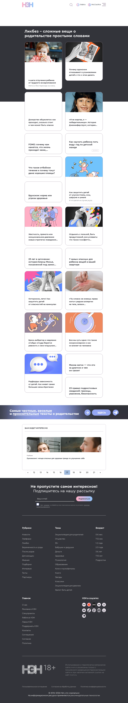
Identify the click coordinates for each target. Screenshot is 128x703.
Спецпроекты (28, 613)
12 (34, 472)
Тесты (24, 573)
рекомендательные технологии (85, 695)
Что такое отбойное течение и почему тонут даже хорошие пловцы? (41, 170)
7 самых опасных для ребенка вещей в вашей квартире (82, 262)
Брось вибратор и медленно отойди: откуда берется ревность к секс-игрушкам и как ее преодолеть (42, 343)
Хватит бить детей (63, 590)
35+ (56, 543)
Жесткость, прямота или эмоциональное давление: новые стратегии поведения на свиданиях (42, 237)
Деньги (58, 552)
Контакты (26, 630)
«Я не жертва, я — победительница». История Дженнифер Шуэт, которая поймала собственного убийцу (82, 123)
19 (80, 472)
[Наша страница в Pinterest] (94, 610)
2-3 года (99, 547)
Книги (58, 573)
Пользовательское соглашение (34, 687)
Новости (26, 534)
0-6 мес (99, 534)
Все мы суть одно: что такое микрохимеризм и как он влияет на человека (83, 343)
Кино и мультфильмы (65, 569)
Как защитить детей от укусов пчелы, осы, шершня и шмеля (80, 194)
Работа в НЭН (28, 618)
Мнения (25, 560)
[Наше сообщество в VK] (99, 605)
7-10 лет (99, 556)
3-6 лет (99, 552)
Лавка (81, 4)
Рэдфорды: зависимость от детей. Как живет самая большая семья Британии (41, 384)
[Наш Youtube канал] (99, 610)
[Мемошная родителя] (94, 605)
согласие (46, 505)
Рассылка (94, 4)
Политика (26, 643)
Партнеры (27, 577)
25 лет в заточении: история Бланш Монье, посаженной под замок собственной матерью (41, 262)
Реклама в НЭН (29, 609)
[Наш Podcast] (104, 610)
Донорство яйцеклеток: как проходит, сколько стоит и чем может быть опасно (42, 122)
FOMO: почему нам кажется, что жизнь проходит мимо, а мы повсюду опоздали (41, 147)
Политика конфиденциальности (93, 687)
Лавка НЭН (27, 622)
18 (74, 472)
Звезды (58, 577)
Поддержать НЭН (30, 626)
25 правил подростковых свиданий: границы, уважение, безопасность (83, 391)
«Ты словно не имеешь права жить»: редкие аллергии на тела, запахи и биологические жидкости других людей (83, 302)
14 (47, 472)
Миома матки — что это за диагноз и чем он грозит (82, 368)
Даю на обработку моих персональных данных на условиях (63, 506)
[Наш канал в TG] (84, 605)
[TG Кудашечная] (89, 605)
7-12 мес (99, 539)
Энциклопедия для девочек (68, 586)
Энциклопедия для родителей (69, 534)
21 (94, 472)
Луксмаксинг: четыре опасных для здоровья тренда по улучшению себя (55, 458)
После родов (28, 552)
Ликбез (25, 543)
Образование (61, 564)
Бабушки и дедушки (64, 547)
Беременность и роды (32, 547)
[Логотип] (27, 4)
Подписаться (84, 499)
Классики (59, 581)
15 (54, 472)
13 (41, 472)
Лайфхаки (26, 539)
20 (87, 472)
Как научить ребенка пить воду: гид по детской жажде (83, 144)
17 (67, 472)
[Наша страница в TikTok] (89, 610)
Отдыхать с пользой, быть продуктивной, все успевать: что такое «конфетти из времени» (83, 237)
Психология (60, 560)
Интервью (27, 569)
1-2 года (99, 543)
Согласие (26, 639)
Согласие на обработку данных (63, 687)
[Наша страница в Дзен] (84, 610)
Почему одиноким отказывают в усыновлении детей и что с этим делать (82, 72)
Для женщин (28, 556)
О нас (24, 605)
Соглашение (28, 635)
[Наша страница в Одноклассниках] (104, 605)
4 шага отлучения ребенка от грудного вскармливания (42, 81)
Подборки (30, 455)
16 (61, 472)
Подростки (101, 560)
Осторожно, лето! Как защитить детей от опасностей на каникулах (42, 301)
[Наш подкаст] (84, 616)
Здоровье (59, 556)
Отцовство (60, 539)
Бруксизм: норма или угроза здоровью (40, 196)
